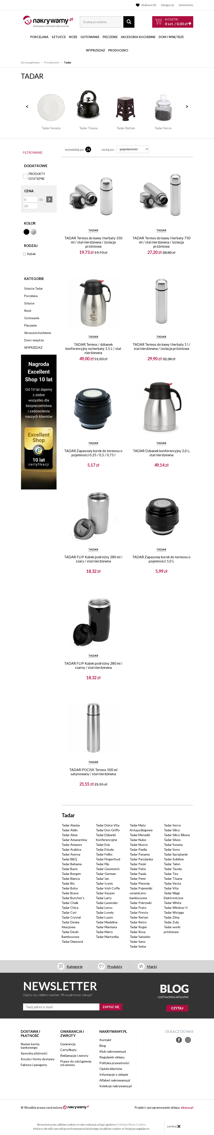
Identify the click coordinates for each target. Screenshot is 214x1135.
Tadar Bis (68, 883)
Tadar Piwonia (140, 883)
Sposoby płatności (34, 1053)
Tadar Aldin (70, 830)
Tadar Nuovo (139, 845)
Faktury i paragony (34, 1065)
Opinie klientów (110, 1069)
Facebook (179, 1040)
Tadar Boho (70, 888)
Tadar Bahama (72, 864)
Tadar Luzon (104, 917)
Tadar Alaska (71, 825)
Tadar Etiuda (105, 849)
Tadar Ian (102, 878)
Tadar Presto (139, 912)
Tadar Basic (70, 869)
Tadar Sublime (174, 859)
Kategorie (34, 278)
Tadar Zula (171, 922)
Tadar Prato (138, 908)
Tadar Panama (140, 854)
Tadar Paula (138, 874)
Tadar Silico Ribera (177, 835)
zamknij (174, 1126)
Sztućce (58, 37)
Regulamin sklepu (112, 1057)
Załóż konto (186, 5)
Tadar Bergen (71, 874)
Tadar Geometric (108, 869)
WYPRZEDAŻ (95, 50)
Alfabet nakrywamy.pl (114, 1080)
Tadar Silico (172, 830)
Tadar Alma (69, 835)
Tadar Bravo (70, 893)
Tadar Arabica (71, 849)
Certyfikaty (68, 1050)
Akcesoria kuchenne (138, 37)
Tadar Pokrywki (141, 903)
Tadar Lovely (105, 912)
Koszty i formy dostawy (37, 1059)
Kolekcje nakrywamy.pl (115, 1086)
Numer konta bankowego (30, 1045)
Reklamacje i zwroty (74, 1055)
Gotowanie (90, 37)
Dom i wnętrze (171, 37)
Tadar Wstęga (174, 912)
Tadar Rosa (138, 932)
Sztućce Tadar (33, 288)
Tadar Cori (69, 912)
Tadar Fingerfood (108, 859)
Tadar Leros (104, 908)
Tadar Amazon (72, 845)
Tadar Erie (103, 845)
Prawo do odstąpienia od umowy (75, 1063)
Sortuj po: (107, 149)
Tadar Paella (138, 849)
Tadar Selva (138, 946)
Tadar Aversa (71, 854)
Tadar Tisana (173, 878)
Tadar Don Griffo (108, 830)
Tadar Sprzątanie (176, 854)
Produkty (114, 966)
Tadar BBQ (69, 859)
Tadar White (172, 903)
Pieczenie (110, 37)
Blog (102, 1046)
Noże (73, 37)
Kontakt (105, 1040)
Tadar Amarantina (74, 840)
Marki (152, 966)
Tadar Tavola (173, 869)
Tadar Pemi (138, 878)
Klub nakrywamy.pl (112, 1051)
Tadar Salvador (140, 937)
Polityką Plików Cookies (131, 1124)
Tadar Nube (138, 840)
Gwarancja (67, 1044)
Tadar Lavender (107, 903)
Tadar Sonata (173, 845)
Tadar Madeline (107, 922)
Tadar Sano (138, 941)
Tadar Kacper (105, 893)
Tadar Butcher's (73, 898)
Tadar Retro (138, 922)
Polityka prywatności (114, 1063)
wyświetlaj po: (74, 149)
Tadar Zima (171, 917)
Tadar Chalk (70, 903)
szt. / (176, 21)
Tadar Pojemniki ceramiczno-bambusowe (141, 893)
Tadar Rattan (139, 917)
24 (88, 149)
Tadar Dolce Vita (107, 825)
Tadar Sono (172, 849)
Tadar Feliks (104, 854)
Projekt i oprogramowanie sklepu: (164, 1107)
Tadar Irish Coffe (108, 888)
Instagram (188, 1040)
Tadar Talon (172, 864)
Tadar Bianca (71, 878)
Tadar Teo (171, 874)
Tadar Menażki (140, 835)
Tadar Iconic (104, 883)
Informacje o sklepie (113, 1074)
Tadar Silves (172, 840)
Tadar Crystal (71, 917)
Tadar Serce (172, 825)
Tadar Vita (171, 888)
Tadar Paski (138, 864)
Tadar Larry (104, 898)
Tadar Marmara (106, 927)
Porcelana (39, 37)
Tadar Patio (138, 869)
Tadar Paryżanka (141, 859)
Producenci (118, 50)
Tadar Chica (70, 908)
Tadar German (106, 874)
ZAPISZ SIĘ (111, 1007)
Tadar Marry (104, 932)
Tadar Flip (102, 864)
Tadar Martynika (107, 937)
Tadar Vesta (172, 883)
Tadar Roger (138, 927)
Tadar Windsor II (176, 908)
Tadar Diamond (72, 941)
